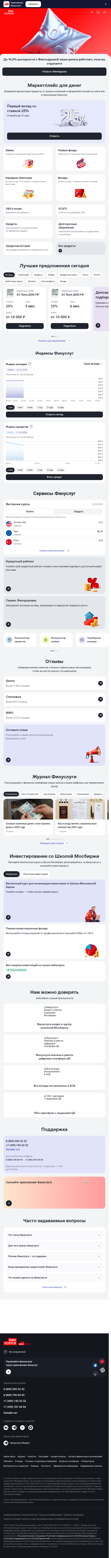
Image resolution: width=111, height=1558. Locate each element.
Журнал (21, 1498)
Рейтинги (8, 1503)
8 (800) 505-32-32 (14, 1431)
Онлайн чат (11, 1454)
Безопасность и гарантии (16, 1508)
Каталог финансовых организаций (85, 1498)
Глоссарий (43, 1498)
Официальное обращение (65, 1508)
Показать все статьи (54, 885)
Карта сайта (9, 1498)
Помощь (35, 1508)
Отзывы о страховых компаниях (41, 1503)
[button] (105, 4)
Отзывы (19, 1503)
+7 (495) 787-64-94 (15, 1448)
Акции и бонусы (58, 1498)
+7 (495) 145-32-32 (15, 1442)
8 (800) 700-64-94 (14, 1437)
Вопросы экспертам (69, 1503)
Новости (32, 1498)
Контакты (46, 1508)
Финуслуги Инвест (17, 1485)
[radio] (11, 836)
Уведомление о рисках (91, 1508)
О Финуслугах (87, 1503)
